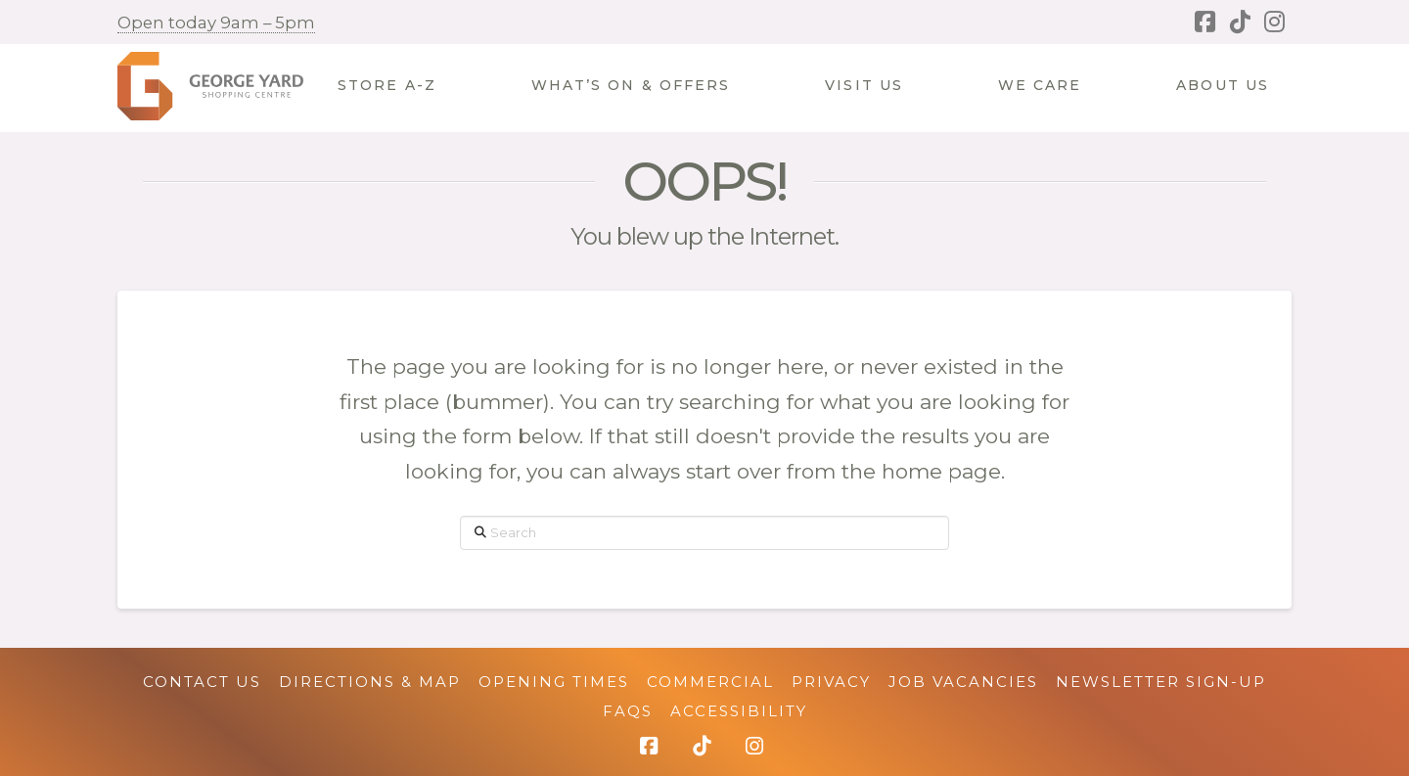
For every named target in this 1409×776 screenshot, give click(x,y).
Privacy (831, 681)
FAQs (628, 711)
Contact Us (202, 681)
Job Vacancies (963, 681)
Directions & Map (370, 681)
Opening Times (553, 681)
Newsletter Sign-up (1161, 681)
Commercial (710, 681)
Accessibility (738, 711)
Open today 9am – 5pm (216, 22)
